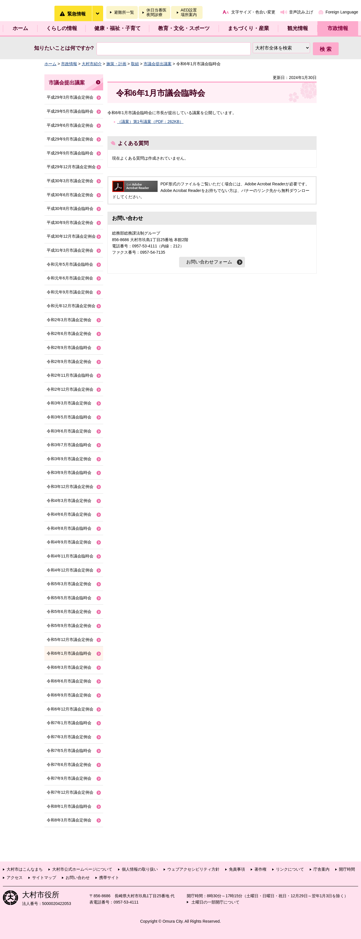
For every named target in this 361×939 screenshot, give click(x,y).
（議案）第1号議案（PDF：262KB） (150, 121)
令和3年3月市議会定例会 (69, 403)
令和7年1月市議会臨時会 (69, 722)
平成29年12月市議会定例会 (71, 166)
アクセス (15, 877)
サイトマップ (44, 877)
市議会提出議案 (158, 63)
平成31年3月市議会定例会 (70, 250)
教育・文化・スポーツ (184, 28)
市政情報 (337, 28)
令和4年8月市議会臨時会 (69, 528)
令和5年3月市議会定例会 (69, 583)
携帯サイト (109, 877)
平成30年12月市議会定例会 (71, 236)
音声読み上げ (301, 12)
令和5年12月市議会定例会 (70, 639)
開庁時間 (347, 869)
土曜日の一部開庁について (215, 902)
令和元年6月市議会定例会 (70, 278)
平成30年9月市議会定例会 (70, 222)
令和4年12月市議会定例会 (70, 570)
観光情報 (297, 28)
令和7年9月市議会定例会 (69, 778)
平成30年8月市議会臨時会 (70, 208)
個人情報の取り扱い (140, 869)
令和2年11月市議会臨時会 (70, 375)
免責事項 (237, 869)
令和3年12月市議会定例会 (70, 486)
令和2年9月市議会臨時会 (69, 347)
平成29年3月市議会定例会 (70, 97)
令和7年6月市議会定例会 (69, 764)
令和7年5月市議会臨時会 (69, 750)
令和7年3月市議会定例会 (69, 736)
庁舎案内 (321, 869)
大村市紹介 (92, 63)
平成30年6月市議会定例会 (70, 194)
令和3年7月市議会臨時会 (69, 444)
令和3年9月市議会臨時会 (69, 472)
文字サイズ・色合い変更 (253, 12)
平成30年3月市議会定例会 (70, 180)
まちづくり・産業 (248, 28)
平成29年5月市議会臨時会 (70, 111)
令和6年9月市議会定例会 (69, 695)
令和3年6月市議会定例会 (69, 431)
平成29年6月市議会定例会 (70, 125)
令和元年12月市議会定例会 (71, 305)
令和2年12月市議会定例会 (70, 389)
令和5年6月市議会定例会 (69, 611)
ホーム (20, 28)
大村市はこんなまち (25, 869)
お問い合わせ (78, 877)
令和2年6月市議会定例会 (69, 333)
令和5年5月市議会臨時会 (69, 597)
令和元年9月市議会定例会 (70, 292)
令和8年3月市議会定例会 (69, 820)
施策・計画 (116, 63)
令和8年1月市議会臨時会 (69, 806)
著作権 (260, 869)
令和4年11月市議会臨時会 (70, 556)
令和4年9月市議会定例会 (69, 542)
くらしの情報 (61, 28)
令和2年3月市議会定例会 (69, 319)
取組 (135, 63)
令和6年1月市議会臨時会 (69, 653)
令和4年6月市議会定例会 (69, 514)
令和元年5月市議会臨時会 (70, 264)
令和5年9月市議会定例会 (69, 625)
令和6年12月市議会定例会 (70, 709)
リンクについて (290, 869)
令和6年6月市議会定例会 (69, 681)
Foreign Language (341, 12)
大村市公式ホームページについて (82, 869)
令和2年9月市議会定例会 (69, 361)
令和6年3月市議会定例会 (69, 667)
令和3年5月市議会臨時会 (69, 417)
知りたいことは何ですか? (64, 48)
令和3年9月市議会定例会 (69, 458)
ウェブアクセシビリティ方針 (193, 869)
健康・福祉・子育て (117, 28)
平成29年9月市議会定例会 (70, 139)
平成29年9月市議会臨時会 (70, 153)
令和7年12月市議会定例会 (70, 792)
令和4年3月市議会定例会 (69, 500)
